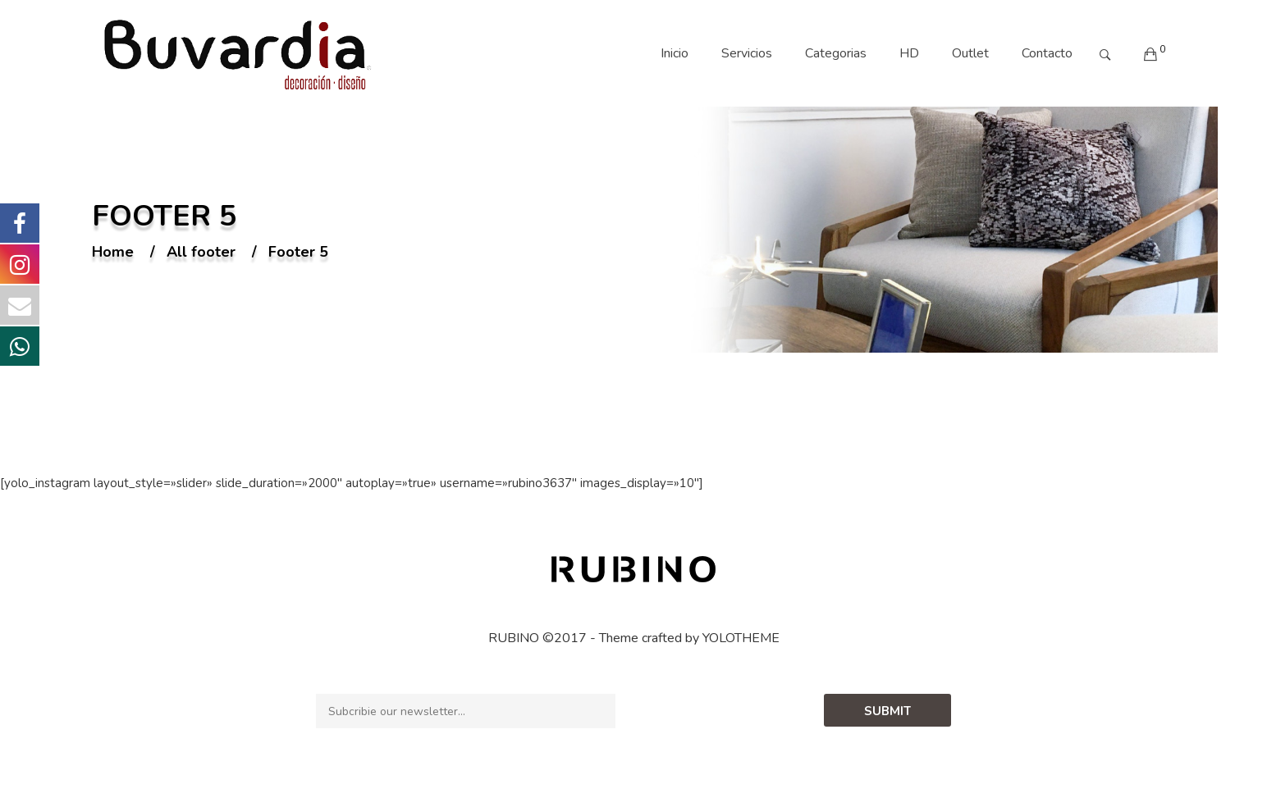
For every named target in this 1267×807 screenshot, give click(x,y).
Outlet (970, 53)
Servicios (746, 53)
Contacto (1047, 53)
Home (113, 253)
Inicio (674, 53)
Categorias (836, 53)
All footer (201, 253)
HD (909, 53)
